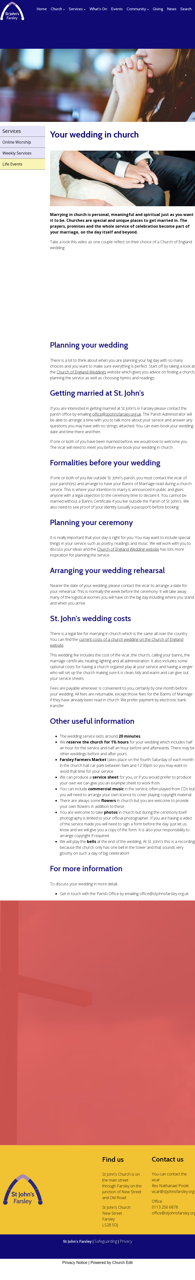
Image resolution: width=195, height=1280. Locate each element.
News (171, 9)
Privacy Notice (74, 1262)
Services (76, 9)
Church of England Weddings (81, 372)
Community (136, 9)
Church (56, 9)
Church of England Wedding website (128, 549)
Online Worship (16, 142)
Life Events (12, 164)
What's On (98, 9)
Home (42, 9)
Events (117, 9)
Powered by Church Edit (112, 1262)
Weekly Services (16, 153)
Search (186, 9)
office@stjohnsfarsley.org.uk (116, 414)
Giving (158, 9)
